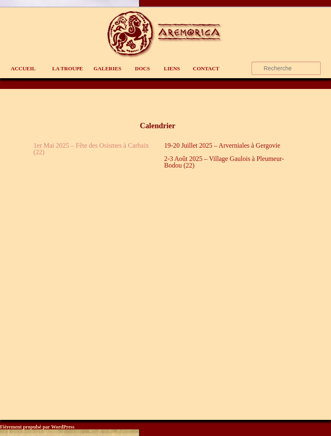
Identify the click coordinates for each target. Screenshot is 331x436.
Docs (142, 68)
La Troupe (67, 68)
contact (206, 68)
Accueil (23, 68)
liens (172, 68)
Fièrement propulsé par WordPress (37, 427)
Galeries (107, 68)
